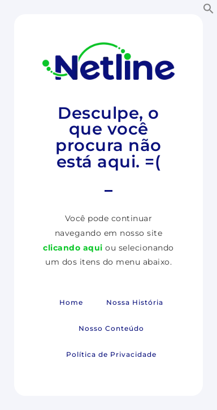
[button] (208, 8)
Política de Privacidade (111, 354)
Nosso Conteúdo (111, 328)
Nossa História (134, 302)
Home (71, 302)
